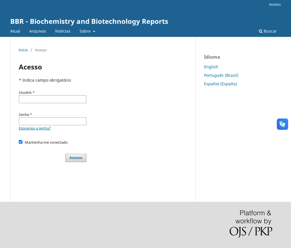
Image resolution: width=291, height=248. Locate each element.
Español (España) (220, 83)
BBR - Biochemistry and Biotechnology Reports (89, 21)
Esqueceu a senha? (35, 128)
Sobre (86, 31)
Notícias (62, 31)
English (211, 66)
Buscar (268, 31)
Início (23, 49)
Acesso (275, 4)
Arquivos (37, 31)
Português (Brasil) (221, 75)
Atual (15, 31)
